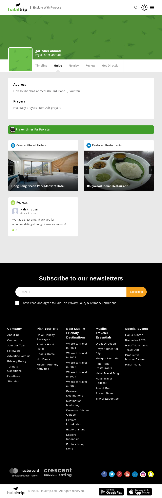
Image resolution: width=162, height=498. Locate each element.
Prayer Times (105, 393)
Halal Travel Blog (107, 373)
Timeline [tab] (41, 65)
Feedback (13, 376)
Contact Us (14, 340)
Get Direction (111, 65)
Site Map (13, 381)
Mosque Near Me (107, 358)
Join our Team (16, 345)
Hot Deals (43, 359)
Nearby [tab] (74, 65)
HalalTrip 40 (133, 364)
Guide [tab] (58, 65)
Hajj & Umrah (134, 334)
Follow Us (14, 350)
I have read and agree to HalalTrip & (68, 303)
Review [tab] (90, 65)
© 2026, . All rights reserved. (56, 491)
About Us (13, 334)
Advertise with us (19, 356)
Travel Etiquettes (107, 398)
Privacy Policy (77, 303)
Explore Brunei (76, 429)
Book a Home (46, 354)
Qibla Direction (106, 343)
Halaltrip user (29, 209)
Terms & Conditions (103, 303)
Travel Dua (103, 388)
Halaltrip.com (49, 491)
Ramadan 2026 (135, 340)
